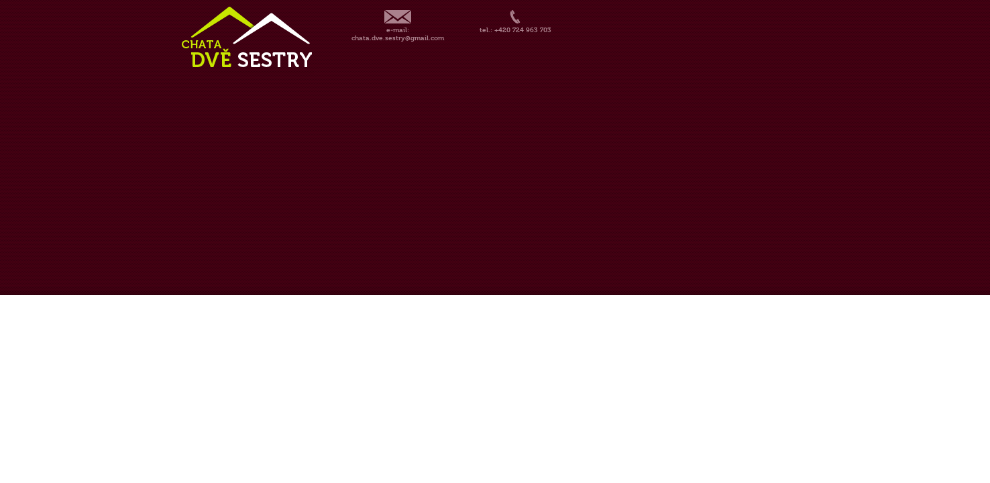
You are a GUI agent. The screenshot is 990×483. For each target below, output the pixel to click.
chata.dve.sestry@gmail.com (397, 38)
